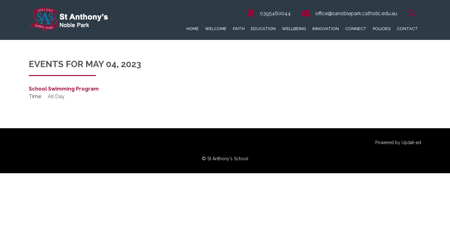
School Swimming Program (64, 89)
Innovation (325, 28)
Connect (355, 28)
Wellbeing (294, 28)
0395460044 (275, 13)
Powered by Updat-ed (398, 142)
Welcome (216, 28)
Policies (382, 28)
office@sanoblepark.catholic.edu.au (356, 13)
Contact (407, 28)
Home (192, 28)
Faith (239, 28)
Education (263, 28)
